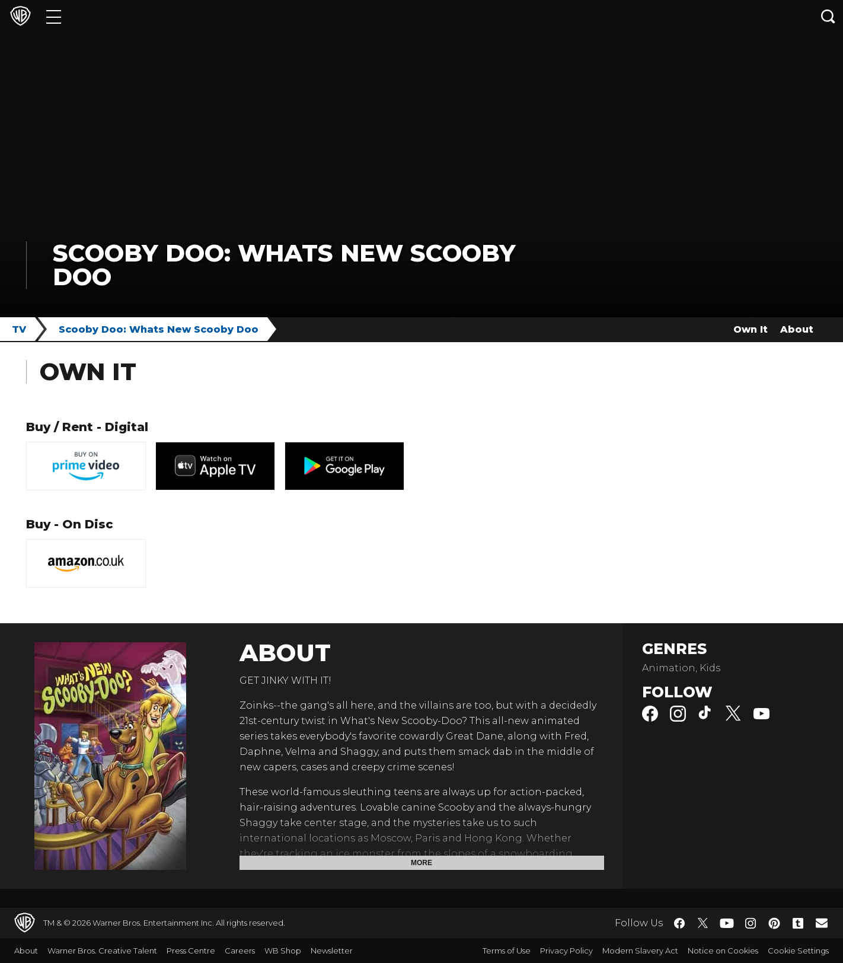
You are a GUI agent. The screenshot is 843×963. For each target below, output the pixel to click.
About (796, 329)
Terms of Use (507, 950)
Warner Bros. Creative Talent (102, 950)
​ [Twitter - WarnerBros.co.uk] (703, 923)
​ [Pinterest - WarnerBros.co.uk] (774, 923)
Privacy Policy (566, 950)
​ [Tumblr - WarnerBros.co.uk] (798, 923)
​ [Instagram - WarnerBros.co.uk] (750, 923)
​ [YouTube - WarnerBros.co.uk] (727, 923)
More (421, 863)
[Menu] (53, 16)
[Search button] (828, 16)
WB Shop (282, 950)
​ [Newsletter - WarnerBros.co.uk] (822, 923)
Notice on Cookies (723, 950)
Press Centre (191, 950)
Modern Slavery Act (640, 950)
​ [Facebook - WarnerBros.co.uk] (679, 923)
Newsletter (332, 950)
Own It (750, 329)
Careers (240, 950)
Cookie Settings (798, 950)
